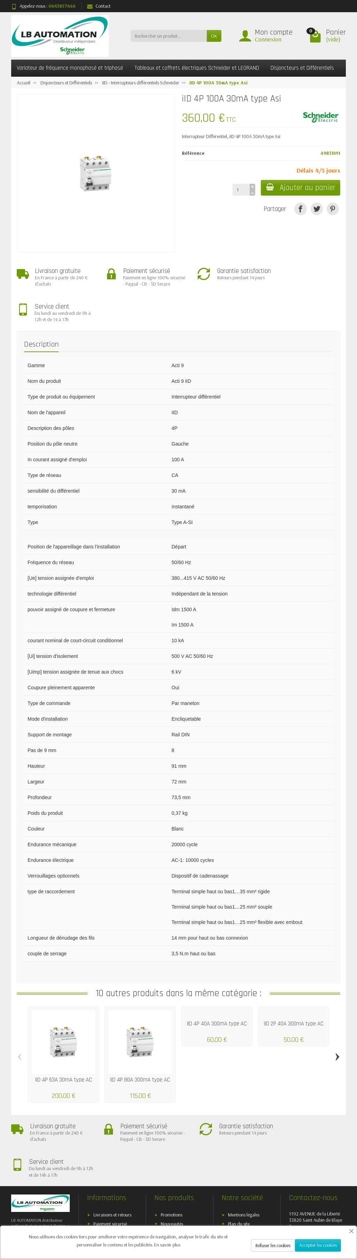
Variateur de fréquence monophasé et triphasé (70, 68)
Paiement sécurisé (110, 1166)
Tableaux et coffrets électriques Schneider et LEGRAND (197, 68)
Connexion (268, 39)
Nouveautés (172, 1166)
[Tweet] (317, 209)
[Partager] (300, 209)
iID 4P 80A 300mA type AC (140, 1051)
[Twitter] (274, 1221)
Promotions (171, 1157)
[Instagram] (338, 1221)
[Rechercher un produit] (169, 36)
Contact (99, 6)
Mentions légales (243, 1157)
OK (214, 36)
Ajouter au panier (300, 188)
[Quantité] (240, 190)
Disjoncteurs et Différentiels (302, 68)
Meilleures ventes (177, 1175)
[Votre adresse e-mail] (164, 1211)
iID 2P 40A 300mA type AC (294, 995)
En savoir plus (167, 1245)
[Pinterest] (333, 209)
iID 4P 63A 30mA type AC (63, 1051)
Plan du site (239, 1166)
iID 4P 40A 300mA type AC (217, 995)
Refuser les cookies (273, 1245)
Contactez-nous (243, 1175)
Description (41, 315)
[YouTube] (306, 1221)
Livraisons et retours (112, 1157)
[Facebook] (258, 1221)
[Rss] (290, 1221)
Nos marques (173, 1184)
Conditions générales (113, 1175)
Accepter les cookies (318, 1245)
